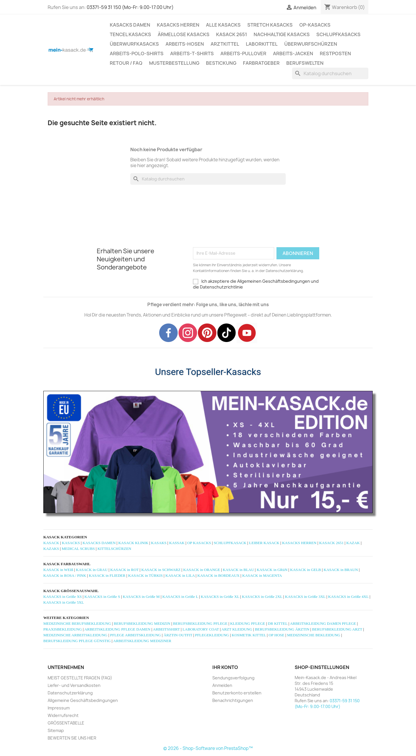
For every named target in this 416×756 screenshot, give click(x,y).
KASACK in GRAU (92, 570)
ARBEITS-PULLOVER (243, 53)
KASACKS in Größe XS (62, 596)
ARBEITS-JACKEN (293, 53)
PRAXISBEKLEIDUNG (62, 629)
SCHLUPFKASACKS (338, 34)
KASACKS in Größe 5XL (63, 602)
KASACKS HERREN (178, 25)
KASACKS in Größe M (141, 596)
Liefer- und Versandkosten (74, 685)
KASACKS (71, 543)
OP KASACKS (199, 543)
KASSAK (177, 543)
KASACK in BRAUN (341, 570)
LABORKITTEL (262, 44)
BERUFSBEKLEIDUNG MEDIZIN (142, 623)
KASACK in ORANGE (201, 570)
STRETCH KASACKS (270, 25)
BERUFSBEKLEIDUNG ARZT (337, 629)
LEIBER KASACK (264, 543)
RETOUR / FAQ (126, 63)
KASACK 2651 (231, 34)
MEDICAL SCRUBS (78, 548)
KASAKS (158, 543)
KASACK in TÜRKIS (145, 575)
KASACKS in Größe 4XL (348, 596)
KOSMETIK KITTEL (249, 635)
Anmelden (222, 685)
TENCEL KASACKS (130, 34)
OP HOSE (277, 635)
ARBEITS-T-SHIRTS (192, 53)
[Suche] (330, 73)
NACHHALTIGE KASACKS (282, 34)
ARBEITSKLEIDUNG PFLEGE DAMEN (117, 629)
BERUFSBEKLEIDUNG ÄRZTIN (282, 629)
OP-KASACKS (314, 25)
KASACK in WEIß (58, 570)
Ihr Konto (225, 667)
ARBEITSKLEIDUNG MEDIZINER (142, 641)
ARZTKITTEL (225, 44)
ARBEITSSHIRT (166, 629)
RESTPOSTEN (335, 53)
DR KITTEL (277, 623)
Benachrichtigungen (232, 700)
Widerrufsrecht (63, 715)
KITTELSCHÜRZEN (114, 548)
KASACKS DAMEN (130, 25)
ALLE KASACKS (223, 25)
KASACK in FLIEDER (107, 575)
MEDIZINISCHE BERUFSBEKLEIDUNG (77, 623)
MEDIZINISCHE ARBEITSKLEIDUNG (75, 635)
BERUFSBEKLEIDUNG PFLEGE (200, 623)
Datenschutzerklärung (70, 693)
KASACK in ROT (124, 570)
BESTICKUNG (221, 63)
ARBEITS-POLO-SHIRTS (137, 53)
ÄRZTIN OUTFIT (178, 635)
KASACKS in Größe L (180, 596)
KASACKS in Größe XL (220, 596)
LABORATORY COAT (201, 629)
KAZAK (353, 543)
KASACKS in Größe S (102, 596)
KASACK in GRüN (272, 570)
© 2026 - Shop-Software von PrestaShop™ (208, 748)
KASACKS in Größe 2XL (262, 596)
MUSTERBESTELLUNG (174, 63)
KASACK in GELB (305, 570)
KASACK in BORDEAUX (218, 575)
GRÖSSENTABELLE (66, 723)
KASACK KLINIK (133, 543)
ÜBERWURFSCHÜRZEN (310, 44)
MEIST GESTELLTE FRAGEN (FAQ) (80, 678)
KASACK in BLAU (238, 570)
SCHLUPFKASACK (230, 543)
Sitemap (56, 730)
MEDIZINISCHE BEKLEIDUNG (313, 635)
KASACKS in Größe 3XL (305, 596)
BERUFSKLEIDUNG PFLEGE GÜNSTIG (77, 641)
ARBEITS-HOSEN (185, 44)
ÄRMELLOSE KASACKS (183, 34)
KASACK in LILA (180, 575)
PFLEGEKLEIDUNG (212, 635)
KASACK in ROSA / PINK (64, 575)
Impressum (59, 708)
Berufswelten (305, 63)
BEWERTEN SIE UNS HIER (72, 738)
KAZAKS (51, 548)
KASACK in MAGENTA (262, 575)
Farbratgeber (261, 63)
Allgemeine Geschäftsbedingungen (83, 700)
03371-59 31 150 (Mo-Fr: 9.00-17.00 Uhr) (130, 7)
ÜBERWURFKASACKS (134, 44)
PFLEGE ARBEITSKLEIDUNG (135, 635)
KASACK (51, 543)
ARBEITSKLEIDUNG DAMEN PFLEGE (323, 623)
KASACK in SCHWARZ (161, 570)
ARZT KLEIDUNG (236, 629)
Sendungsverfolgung (233, 678)
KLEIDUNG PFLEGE (247, 623)
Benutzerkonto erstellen (236, 693)
